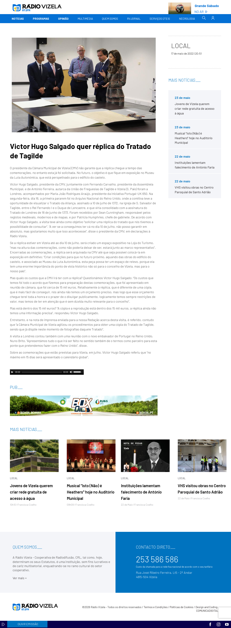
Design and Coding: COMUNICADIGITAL (206, 608)
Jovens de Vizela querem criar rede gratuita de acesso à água (31, 492)
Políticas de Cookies (181, 607)
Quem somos (110, 18)
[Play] (12, 372)
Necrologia (187, 18)
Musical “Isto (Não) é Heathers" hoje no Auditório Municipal (90, 492)
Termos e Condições (156, 607)
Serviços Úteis (160, 18)
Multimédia (85, 18)
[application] (47, 372)
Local (14, 478)
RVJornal (134, 18)
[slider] (42, 372)
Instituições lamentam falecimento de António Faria (141, 492)
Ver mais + (20, 578)
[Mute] (71, 372)
